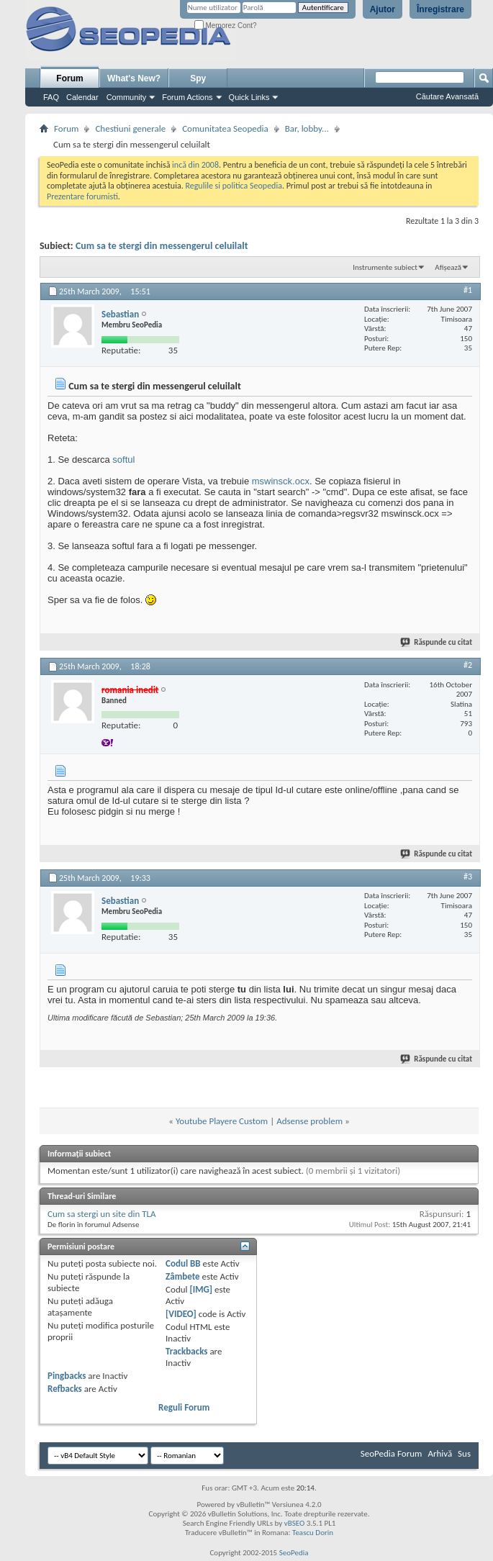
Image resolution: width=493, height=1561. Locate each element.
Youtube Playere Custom (222, 1121)
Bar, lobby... (307, 128)
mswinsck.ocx (280, 481)
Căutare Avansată (447, 96)
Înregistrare (440, 9)
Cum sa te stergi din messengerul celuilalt (162, 246)
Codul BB (183, 1263)
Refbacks (65, 1388)
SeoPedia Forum (391, 1453)
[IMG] (200, 1289)
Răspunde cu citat (437, 642)
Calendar (82, 97)
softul (123, 459)
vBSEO (294, 1523)
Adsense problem (309, 1121)
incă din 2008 (195, 165)
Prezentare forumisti (82, 196)
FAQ (51, 97)
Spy (198, 78)
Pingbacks (67, 1375)
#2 (467, 665)
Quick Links (249, 97)
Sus (464, 1453)
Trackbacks (186, 1351)
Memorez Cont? (225, 26)
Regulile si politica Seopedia (233, 186)
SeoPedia (294, 1552)
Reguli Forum (183, 1407)
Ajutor (382, 9)
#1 (467, 290)
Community (127, 97)
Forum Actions (187, 97)
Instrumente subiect (385, 267)
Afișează (448, 267)
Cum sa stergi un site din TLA (102, 1213)
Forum (69, 78)
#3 (467, 877)
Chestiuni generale (130, 128)
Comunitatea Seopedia (225, 128)
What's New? (133, 78)
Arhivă (440, 1453)
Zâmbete (182, 1276)
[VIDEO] (181, 1313)
